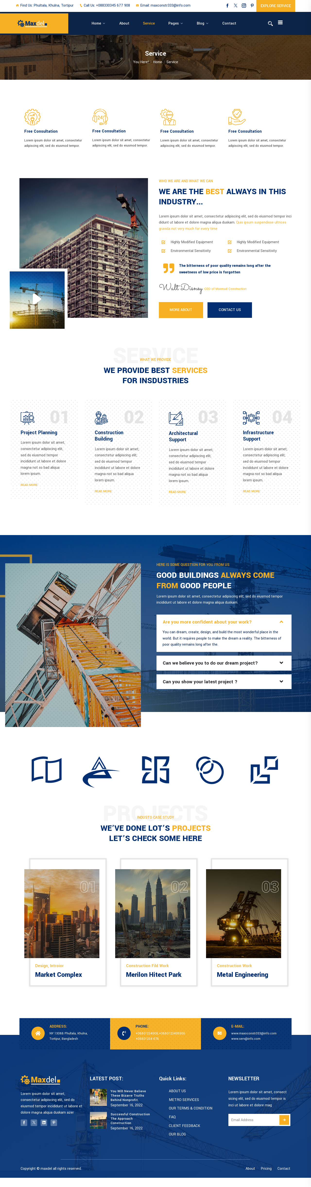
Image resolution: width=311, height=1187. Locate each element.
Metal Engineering (244, 984)
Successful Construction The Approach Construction (130, 1127)
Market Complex (59, 984)
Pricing (266, 1177)
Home (105, 23)
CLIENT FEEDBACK (184, 1135)
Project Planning (39, 435)
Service (143, 23)
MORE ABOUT (181, 312)
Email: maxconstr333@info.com (163, 5)
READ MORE (29, 487)
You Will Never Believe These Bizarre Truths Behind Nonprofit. (128, 1104)
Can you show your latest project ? (202, 687)
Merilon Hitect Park (155, 984)
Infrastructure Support (258, 438)
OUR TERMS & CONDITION (190, 1117)
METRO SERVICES (184, 1109)
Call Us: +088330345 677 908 (104, 5)
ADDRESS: (58, 1035)
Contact (203, 23)
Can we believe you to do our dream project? (213, 668)
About (126, 23)
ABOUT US (177, 1100)
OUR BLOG (177, 1143)
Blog (181, 23)
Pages (161, 23)
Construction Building (109, 438)
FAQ (172, 1126)
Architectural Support (183, 439)
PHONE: (142, 1035)
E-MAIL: (237, 1035)
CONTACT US (230, 312)
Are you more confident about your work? (209, 627)
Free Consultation (41, 132)
